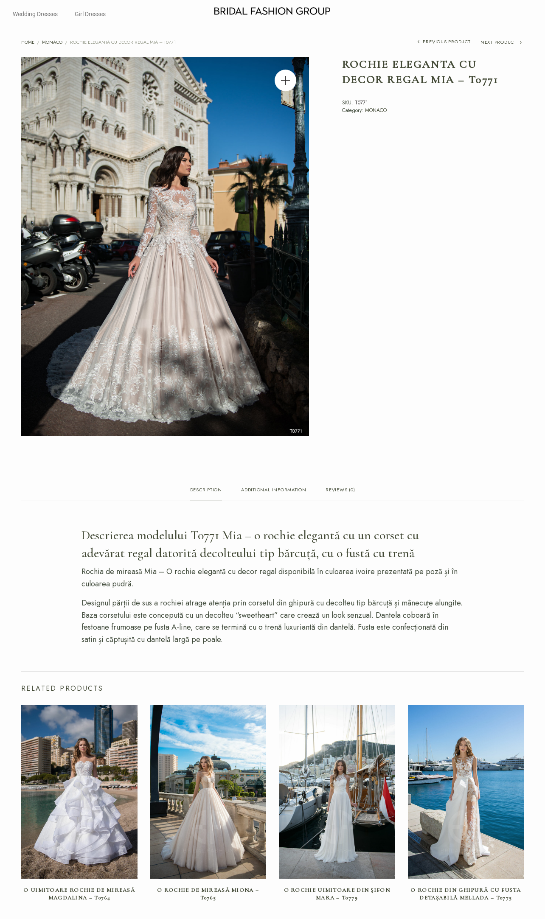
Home (27, 42)
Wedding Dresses (35, 14)
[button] (285, 80)
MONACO (52, 42)
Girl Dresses (90, 14)
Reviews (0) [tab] (340, 490)
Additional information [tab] (273, 490)
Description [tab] (206, 490)
